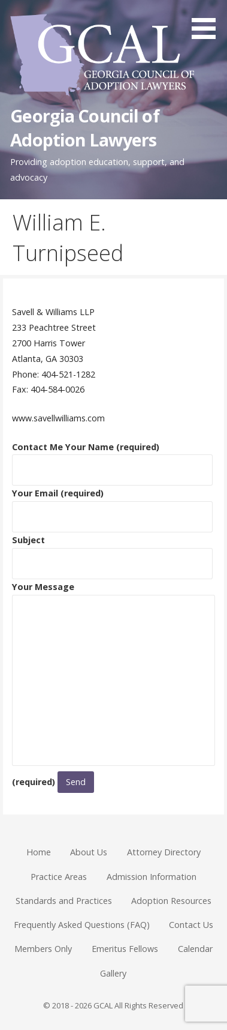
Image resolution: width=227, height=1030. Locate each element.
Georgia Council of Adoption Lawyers (84, 127)
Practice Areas (59, 876)
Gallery (113, 973)
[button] (208, 21)
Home (38, 852)
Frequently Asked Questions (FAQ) (82, 924)
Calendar (195, 948)
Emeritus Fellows (125, 948)
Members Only (43, 948)
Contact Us (191, 924)
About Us (88, 852)
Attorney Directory (164, 852)
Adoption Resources (171, 900)
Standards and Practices (64, 900)
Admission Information (151, 876)
